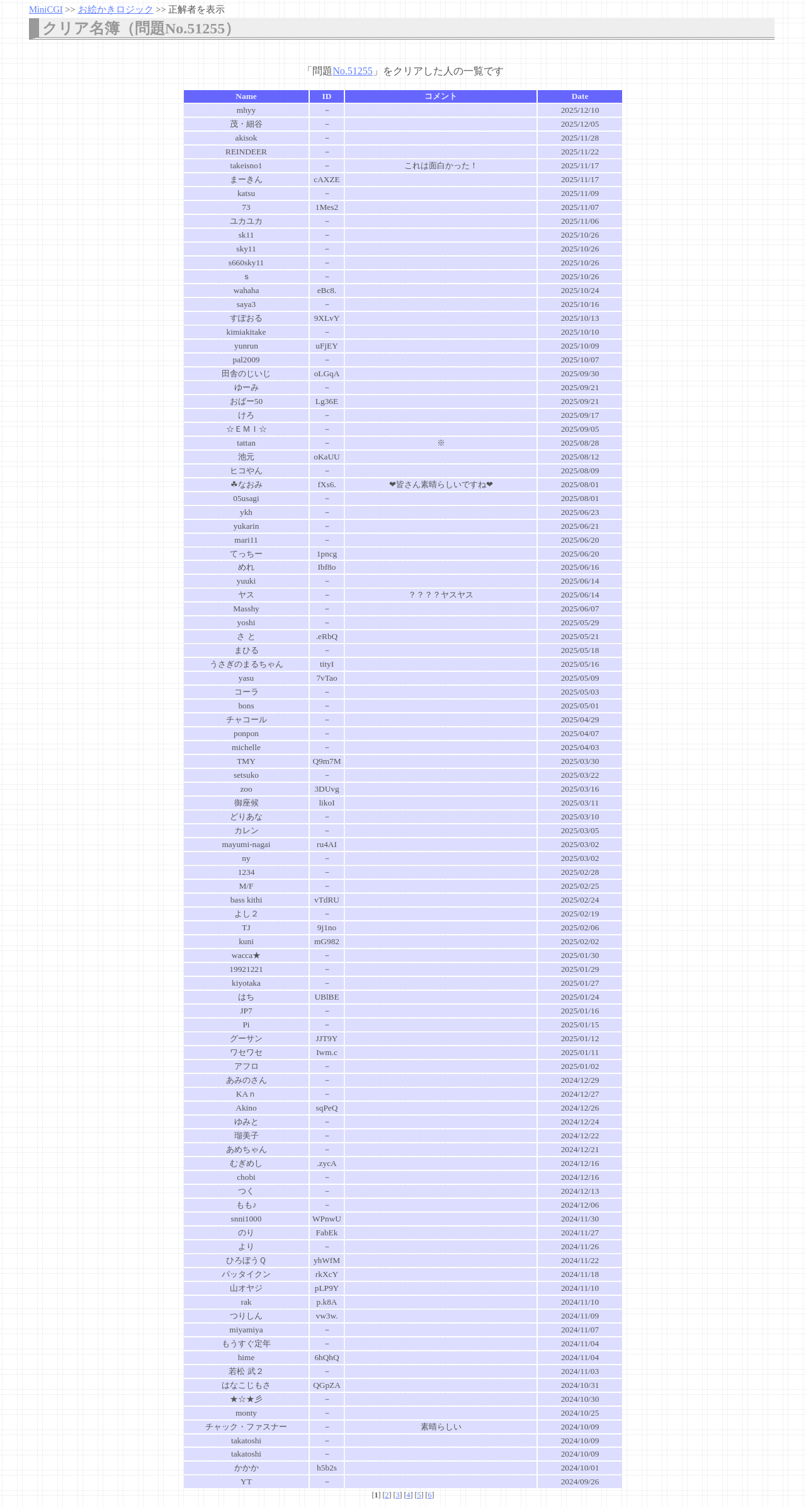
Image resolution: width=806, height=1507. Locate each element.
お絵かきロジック (116, 9)
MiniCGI (46, 9)
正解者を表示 (196, 9)
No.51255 (352, 71)
